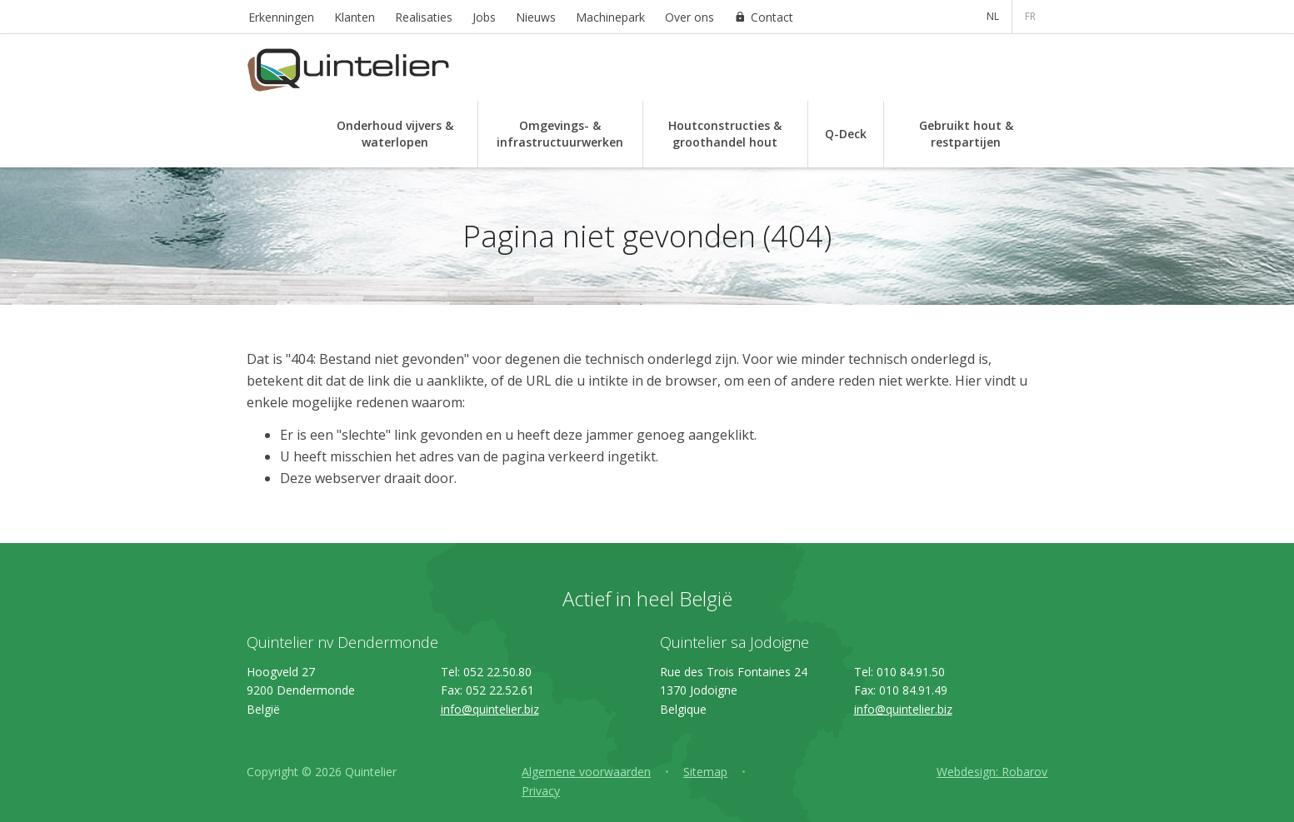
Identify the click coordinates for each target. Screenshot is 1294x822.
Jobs (484, 17)
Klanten (354, 17)
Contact (772, 17)
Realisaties (423, 17)
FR (1030, 16)
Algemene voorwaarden (586, 772)
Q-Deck (846, 134)
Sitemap (705, 772)
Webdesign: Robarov (992, 772)
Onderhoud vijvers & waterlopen (395, 133)
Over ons (689, 17)
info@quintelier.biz (490, 709)
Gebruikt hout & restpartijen (966, 133)
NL (993, 16)
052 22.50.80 (497, 672)
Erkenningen (281, 17)
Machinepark (610, 17)
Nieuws (536, 17)
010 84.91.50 (911, 672)
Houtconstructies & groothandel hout (725, 133)
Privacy (541, 791)
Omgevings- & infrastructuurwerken (560, 133)
